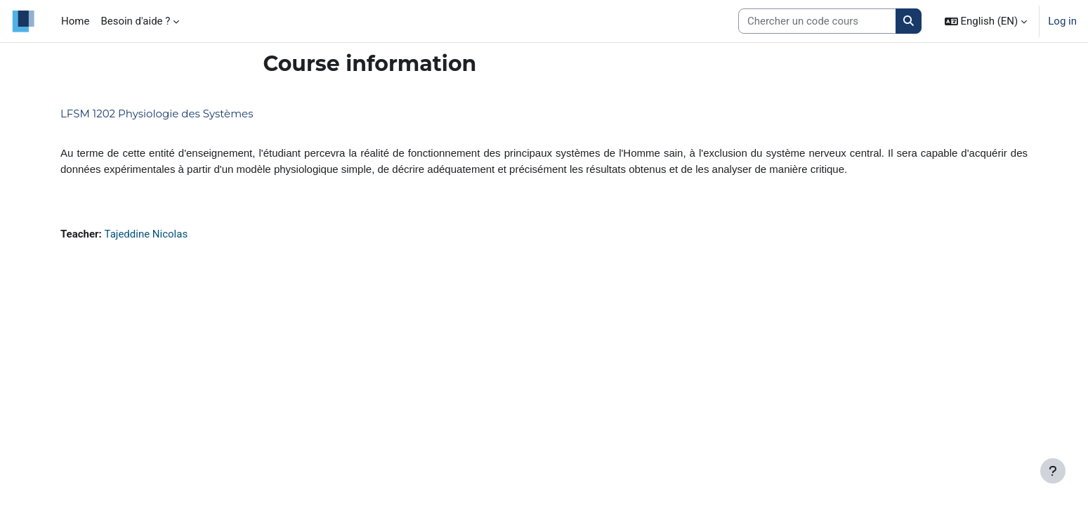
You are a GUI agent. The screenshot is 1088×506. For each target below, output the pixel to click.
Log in (1062, 21)
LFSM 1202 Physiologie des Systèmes (156, 113)
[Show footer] (1053, 471)
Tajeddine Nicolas (146, 234)
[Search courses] (817, 21)
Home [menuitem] (75, 21)
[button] (986, 21)
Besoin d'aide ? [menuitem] (135, 21)
